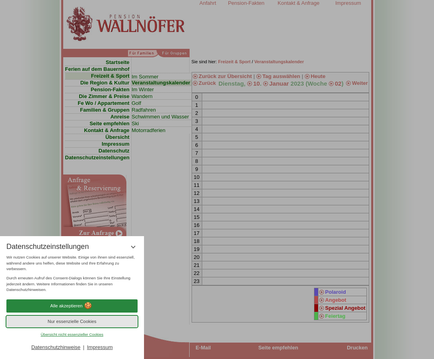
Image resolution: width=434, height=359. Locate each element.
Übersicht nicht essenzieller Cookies (72, 334)
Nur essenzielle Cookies (72, 321)
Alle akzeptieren (72, 306)
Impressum (99, 347)
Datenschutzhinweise (55, 347)
